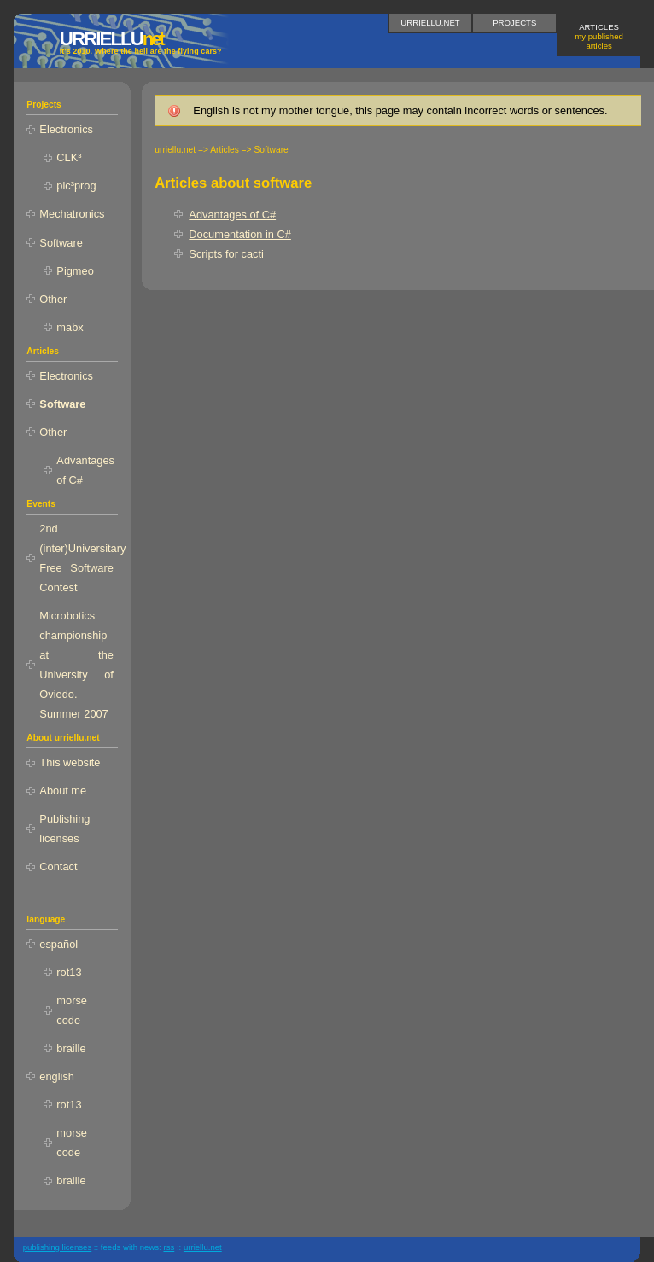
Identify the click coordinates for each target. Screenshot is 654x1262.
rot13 (68, 972)
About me (62, 790)
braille (70, 1048)
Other (53, 299)
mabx (69, 327)
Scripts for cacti (226, 253)
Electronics (66, 129)
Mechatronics (71, 213)
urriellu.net (429, 22)
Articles (599, 36)
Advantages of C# (232, 214)
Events (40, 504)
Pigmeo (74, 271)
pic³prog (76, 185)
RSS (168, 1247)
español (58, 944)
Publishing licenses (64, 828)
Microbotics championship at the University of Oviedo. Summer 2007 (76, 664)
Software (61, 242)
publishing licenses (57, 1247)
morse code (71, 1010)
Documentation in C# (240, 234)
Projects (514, 22)
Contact (58, 866)
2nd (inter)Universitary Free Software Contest (78, 558)
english (56, 1076)
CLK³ (68, 157)
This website (69, 762)
